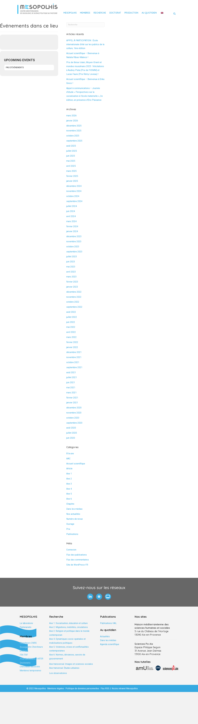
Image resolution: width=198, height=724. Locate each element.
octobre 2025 (72, 135)
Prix (68, 529)
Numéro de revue (74, 519)
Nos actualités (73, 514)
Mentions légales (55, 688)
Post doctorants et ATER (31, 658)
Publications (72, 534)
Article (69, 468)
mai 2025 (70, 161)
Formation (24, 631)
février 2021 (72, 397)
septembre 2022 (74, 307)
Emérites (24, 651)
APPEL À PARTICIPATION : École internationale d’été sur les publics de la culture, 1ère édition (85, 44)
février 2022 (72, 342)
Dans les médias (74, 509)
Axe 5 (69, 493)
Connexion (71, 549)
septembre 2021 (74, 367)
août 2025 (71, 146)
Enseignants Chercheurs (31, 647)
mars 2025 (71, 171)
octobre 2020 (72, 417)
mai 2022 (70, 327)
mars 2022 (71, 337)
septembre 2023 (74, 251)
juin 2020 (70, 438)
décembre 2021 (73, 352)
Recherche (100, 12)
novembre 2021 (73, 357)
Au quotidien (149, 12)
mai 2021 (70, 387)
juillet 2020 (71, 433)
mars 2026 (71, 115)
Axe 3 (69, 483)
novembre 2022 (73, 297)
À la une (70, 453)
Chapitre (70, 504)
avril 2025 (71, 166)
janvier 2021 (72, 402)
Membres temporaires (30, 670)
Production (131, 12)
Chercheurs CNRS (28, 643)
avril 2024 (71, 216)
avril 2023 (71, 271)
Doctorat (115, 12)
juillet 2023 (71, 256)
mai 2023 (70, 266)
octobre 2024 (72, 196)
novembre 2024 (73, 191)
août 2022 (71, 312)
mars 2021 (71, 392)
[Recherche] (85, 24)
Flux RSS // (106, 688)
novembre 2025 (73, 130)
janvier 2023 (72, 286)
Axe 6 (69, 498)
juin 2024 (70, 211)
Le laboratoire (26, 623)
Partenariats (25, 627)
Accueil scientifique (75, 463)
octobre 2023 (72, 246)
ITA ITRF (24, 655)
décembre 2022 (73, 292)
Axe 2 (69, 478)
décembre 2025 (73, 125)
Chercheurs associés (30, 666)
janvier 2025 (72, 181)
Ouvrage (70, 524)
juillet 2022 (71, 317)
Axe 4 (69, 489)
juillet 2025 (71, 151)
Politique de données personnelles (82, 688)
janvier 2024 (72, 231)
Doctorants (25, 662)
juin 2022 (70, 322)
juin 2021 (70, 382)
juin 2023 (70, 261)
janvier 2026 (72, 120)
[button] (90, 597)
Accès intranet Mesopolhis (125, 688)
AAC (68, 458)
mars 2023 (71, 276)
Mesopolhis (70, 12)
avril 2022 (71, 332)
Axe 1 (69, 473)
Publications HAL (108, 623)
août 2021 (71, 372)
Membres (85, 12)
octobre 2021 (72, 362)
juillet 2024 (71, 206)
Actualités (105, 636)
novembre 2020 (73, 412)
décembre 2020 (73, 407)
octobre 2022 (72, 302)
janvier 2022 (72, 347)
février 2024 (72, 226)
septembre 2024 (74, 201)
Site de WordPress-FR (77, 564)
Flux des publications (76, 554)
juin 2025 (70, 156)
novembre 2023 (73, 241)
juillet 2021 (71, 377)
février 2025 (72, 176)
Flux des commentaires (77, 559)
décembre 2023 (73, 236)
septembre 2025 (74, 140)
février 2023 (72, 281)
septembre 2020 (74, 423)
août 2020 (71, 427)
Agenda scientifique (109, 644)
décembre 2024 (73, 186)
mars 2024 (71, 221)
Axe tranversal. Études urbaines (64, 668)
